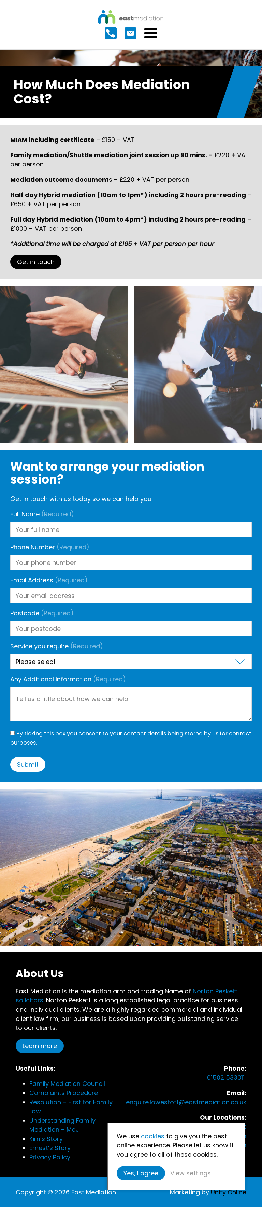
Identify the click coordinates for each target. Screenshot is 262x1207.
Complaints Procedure (63, 1093)
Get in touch (36, 262)
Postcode (42, 613)
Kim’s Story (46, 1139)
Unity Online (228, 1192)
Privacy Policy (49, 1157)
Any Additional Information (68, 679)
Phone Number (49, 547)
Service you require (56, 646)
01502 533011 (226, 1077)
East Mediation (131, 17)
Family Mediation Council (67, 1083)
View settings (190, 1173)
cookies (152, 1136)
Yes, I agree (140, 1173)
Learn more (40, 1046)
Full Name (42, 514)
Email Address (49, 580)
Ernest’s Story (50, 1148)
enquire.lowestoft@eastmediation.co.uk (186, 1102)
